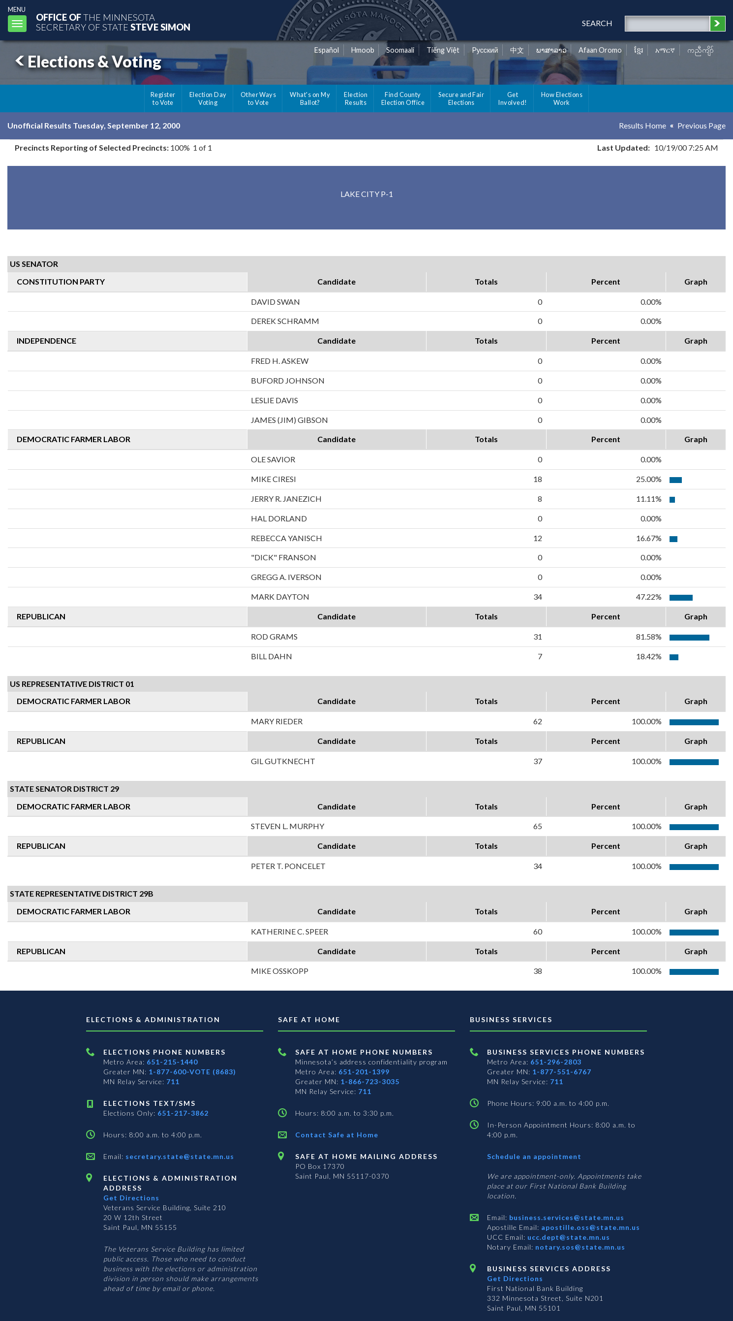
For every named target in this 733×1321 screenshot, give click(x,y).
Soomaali (400, 50)
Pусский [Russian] (485, 50)
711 (173, 1081)
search (597, 23)
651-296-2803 (555, 1062)
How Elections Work (561, 98)
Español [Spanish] (326, 50)
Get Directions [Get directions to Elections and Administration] (131, 1197)
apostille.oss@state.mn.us (589, 1227)
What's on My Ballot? (310, 98)
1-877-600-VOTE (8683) (192, 1071)
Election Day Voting (208, 98)
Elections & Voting (86, 61)
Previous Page (701, 125)
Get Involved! (512, 98)
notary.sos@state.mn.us (579, 1247)
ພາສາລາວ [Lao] (551, 50)
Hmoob (362, 50)
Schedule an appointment (534, 1156)
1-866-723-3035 (369, 1081)
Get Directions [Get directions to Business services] (515, 1278)
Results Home (642, 125)
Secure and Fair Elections (461, 98)
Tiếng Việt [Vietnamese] (443, 50)
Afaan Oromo (600, 50)
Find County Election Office (403, 98)
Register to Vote (163, 98)
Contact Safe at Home (336, 1134)
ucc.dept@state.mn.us (567, 1237)
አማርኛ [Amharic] (665, 50)
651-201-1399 (364, 1071)
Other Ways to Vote (258, 98)
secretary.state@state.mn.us (178, 1156)
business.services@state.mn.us (565, 1217)
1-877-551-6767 (561, 1071)
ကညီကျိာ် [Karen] (700, 50)
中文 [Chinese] (517, 50)
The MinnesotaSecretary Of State (113, 22)
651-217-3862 (183, 1113)
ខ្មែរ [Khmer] (638, 50)
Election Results (355, 98)
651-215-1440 (172, 1062)
